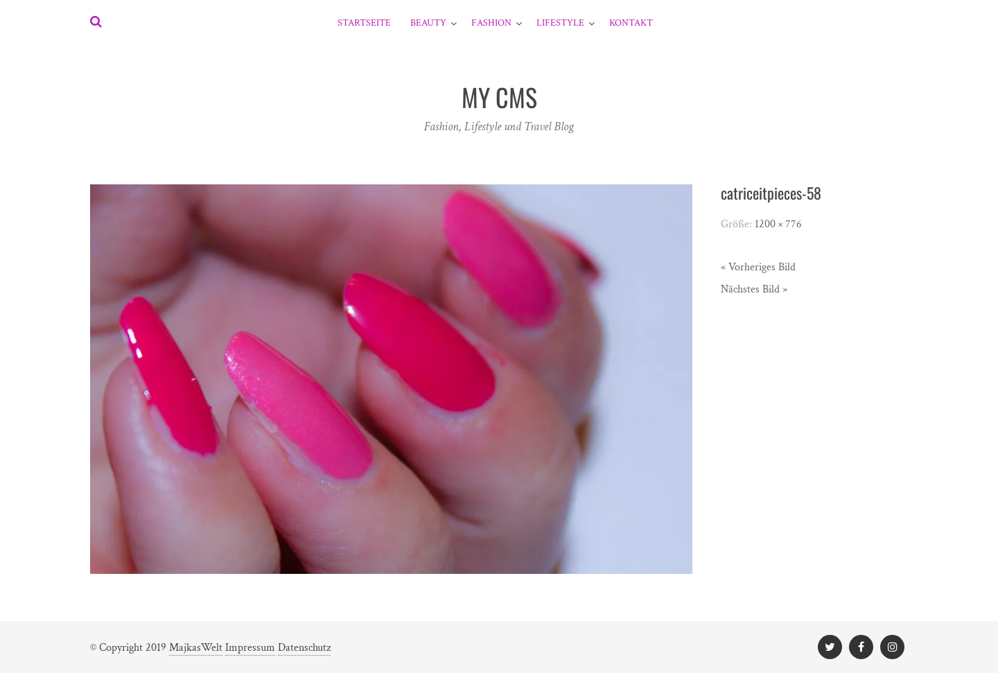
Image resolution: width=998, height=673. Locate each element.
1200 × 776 (778, 224)
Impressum (250, 647)
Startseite (364, 23)
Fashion (491, 23)
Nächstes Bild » (754, 289)
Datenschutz (304, 647)
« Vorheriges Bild (758, 267)
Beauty (428, 23)
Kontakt (631, 23)
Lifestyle (560, 23)
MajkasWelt (195, 647)
